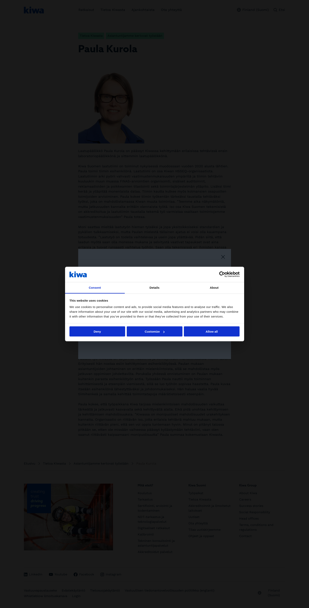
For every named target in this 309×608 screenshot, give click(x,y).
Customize (155, 331)
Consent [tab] (95, 287)
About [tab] (214, 287)
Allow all (212, 331)
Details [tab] (155, 287)
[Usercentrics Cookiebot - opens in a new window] (222, 274)
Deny (97, 331)
